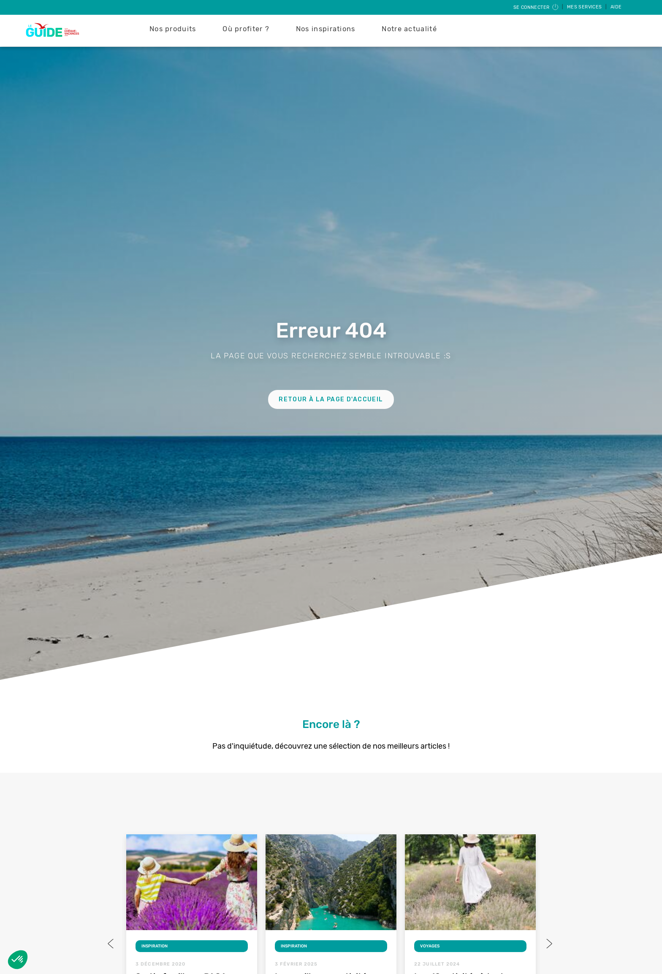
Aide (616, 7)
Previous (111, 943)
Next (548, 943)
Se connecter (536, 7)
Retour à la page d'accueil (331, 399)
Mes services (585, 7)
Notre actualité (409, 29)
